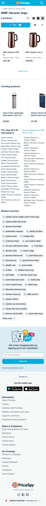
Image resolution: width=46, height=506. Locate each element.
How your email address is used (12, 368)
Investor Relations (10, 462)
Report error (23, 71)
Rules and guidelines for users (15, 429)
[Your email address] (23, 355)
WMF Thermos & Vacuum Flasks (14, 9)
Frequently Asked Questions (14, 420)
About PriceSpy (8, 400)
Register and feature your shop (15, 412)
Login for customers (10, 416)
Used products (8, 474)
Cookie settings (8, 445)
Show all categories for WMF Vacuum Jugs (33, 131)
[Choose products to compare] (35, 25)
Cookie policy (8, 441)
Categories (6, 470)
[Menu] (3, 3)
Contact (5, 404)
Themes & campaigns (11, 454)
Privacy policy (8, 437)
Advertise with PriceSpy (12, 408)
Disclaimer (6, 433)
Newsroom (6, 458)
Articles (5, 466)
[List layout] (38, 18)
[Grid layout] (34, 18)
